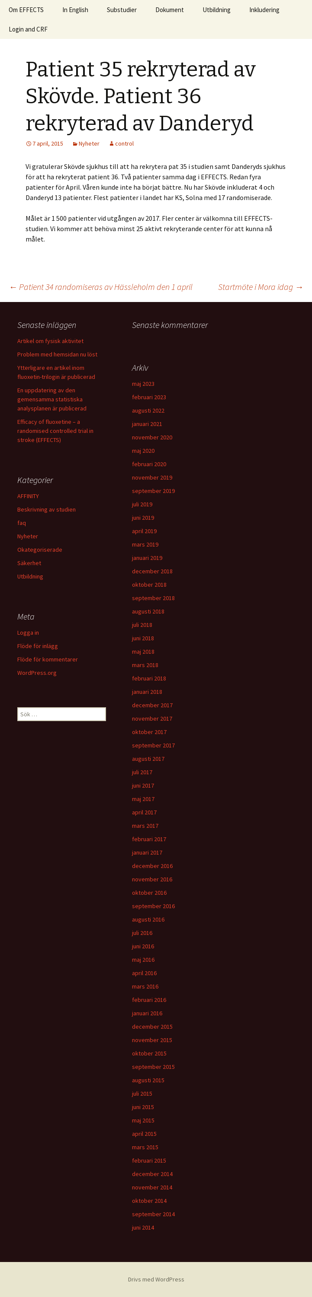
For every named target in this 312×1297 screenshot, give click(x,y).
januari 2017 (147, 852)
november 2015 (152, 1040)
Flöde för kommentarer (47, 659)
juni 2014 (143, 1227)
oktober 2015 (149, 1053)
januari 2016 (147, 1013)
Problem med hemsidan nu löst (57, 354)
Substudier (122, 10)
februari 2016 (149, 1000)
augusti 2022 (148, 410)
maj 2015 (143, 1120)
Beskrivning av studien (46, 509)
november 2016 (152, 879)
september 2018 (153, 598)
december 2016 (152, 866)
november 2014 (152, 1187)
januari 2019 (147, 558)
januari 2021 (147, 424)
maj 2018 (143, 651)
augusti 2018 (148, 611)
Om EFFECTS (26, 10)
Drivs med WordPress (156, 1279)
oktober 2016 (149, 892)
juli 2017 (142, 772)
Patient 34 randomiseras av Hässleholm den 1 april (101, 286)
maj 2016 (143, 959)
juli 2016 (142, 933)
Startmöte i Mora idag (260, 286)
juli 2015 (142, 1093)
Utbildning (217, 10)
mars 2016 (145, 986)
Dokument (169, 10)
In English (75, 10)
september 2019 (153, 491)
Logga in (28, 632)
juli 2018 (142, 625)
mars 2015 (145, 1147)
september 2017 (153, 745)
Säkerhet (29, 563)
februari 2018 (149, 678)
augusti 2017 (148, 759)
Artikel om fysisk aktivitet (50, 341)
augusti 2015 (148, 1080)
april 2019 (144, 531)
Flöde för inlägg (37, 646)
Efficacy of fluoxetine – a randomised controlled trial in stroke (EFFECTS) (55, 431)
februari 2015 (149, 1160)
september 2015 (153, 1067)
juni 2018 (143, 638)
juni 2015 (143, 1107)
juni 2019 (143, 517)
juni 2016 (143, 946)
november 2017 (152, 718)
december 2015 (152, 1026)
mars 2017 (145, 826)
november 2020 (152, 437)
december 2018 (152, 571)
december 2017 (152, 705)
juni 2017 (143, 785)
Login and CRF (28, 29)
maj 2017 (143, 799)
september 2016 (153, 906)
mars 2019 (145, 544)
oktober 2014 (149, 1201)
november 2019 (152, 477)
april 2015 (144, 1134)
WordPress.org (37, 673)
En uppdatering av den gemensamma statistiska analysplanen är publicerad (52, 399)
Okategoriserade (39, 549)
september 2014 (153, 1214)
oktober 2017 (149, 732)
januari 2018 (147, 692)
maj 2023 (143, 384)
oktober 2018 (149, 584)
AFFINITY (28, 496)
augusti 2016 (148, 919)
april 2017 (144, 812)
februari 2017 (149, 839)
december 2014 (152, 1174)
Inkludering (264, 10)
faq (21, 523)
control (124, 143)
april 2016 (144, 973)
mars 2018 (145, 665)
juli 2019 (142, 504)
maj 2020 (143, 451)
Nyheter (89, 143)
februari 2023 (149, 397)
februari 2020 (149, 464)
